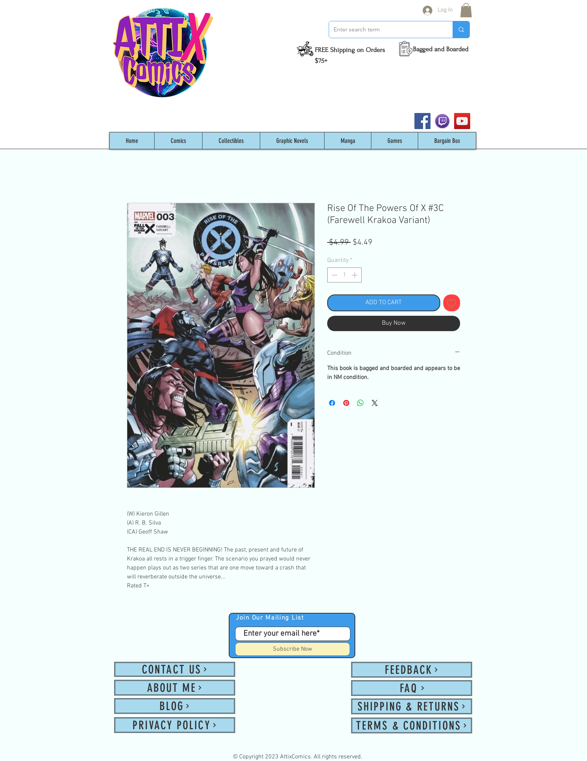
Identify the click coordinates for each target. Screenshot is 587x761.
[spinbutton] (344, 275)
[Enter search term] (385, 29)
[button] (466, 10)
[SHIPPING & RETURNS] (411, 706)
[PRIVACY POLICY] (174, 725)
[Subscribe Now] (292, 649)
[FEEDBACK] (411, 670)
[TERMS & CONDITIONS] (411, 725)
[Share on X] (374, 402)
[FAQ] (411, 688)
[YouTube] (462, 121)
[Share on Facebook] (332, 402)
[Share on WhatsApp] (360, 402)
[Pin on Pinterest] (346, 402)
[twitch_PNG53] (442, 121)
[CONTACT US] (174, 669)
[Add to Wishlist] (451, 303)
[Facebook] (422, 121)
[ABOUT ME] (174, 688)
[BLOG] (174, 706)
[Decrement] (333, 275)
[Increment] (355, 275)
